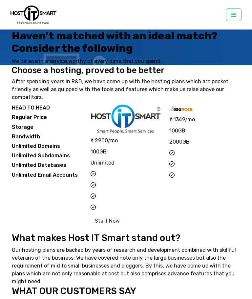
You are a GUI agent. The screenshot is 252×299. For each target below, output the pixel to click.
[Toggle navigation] (234, 15)
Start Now (107, 221)
